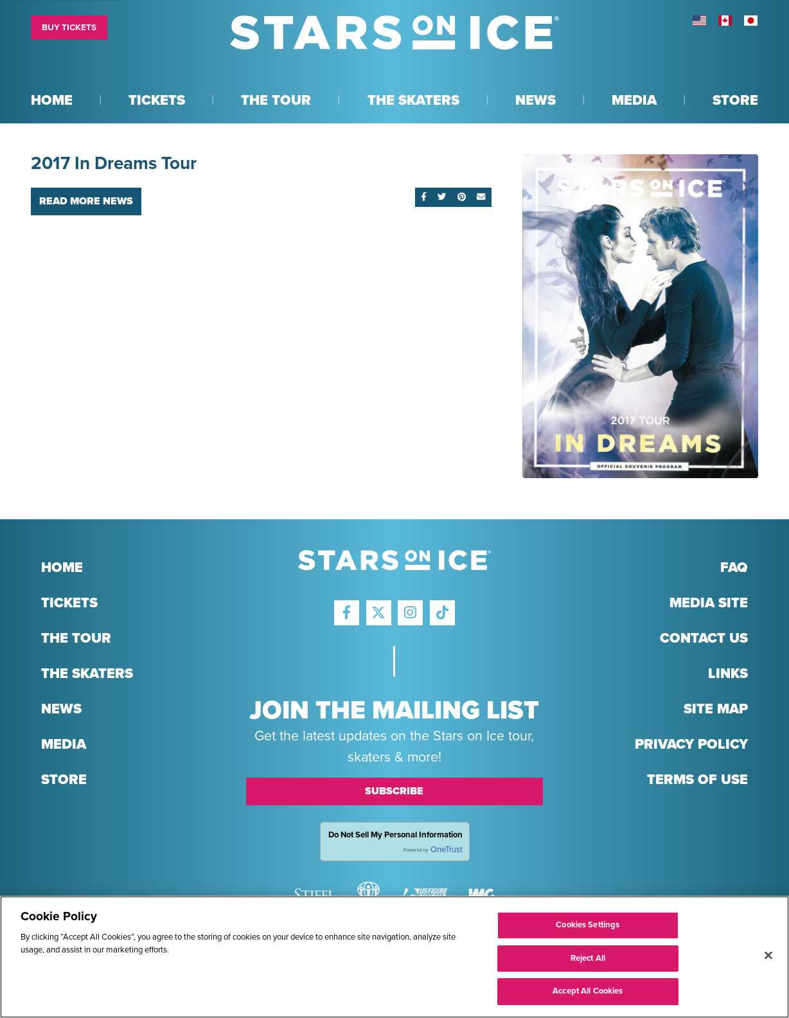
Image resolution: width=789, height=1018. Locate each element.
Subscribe (394, 791)
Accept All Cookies (588, 992)
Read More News (86, 201)
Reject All (588, 959)
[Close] (768, 956)
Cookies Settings (587, 925)
